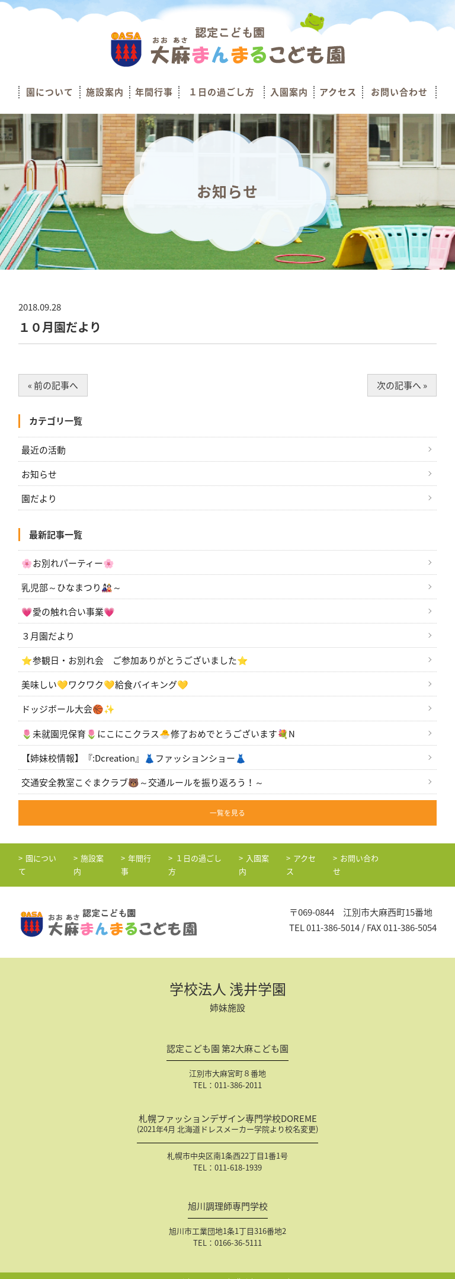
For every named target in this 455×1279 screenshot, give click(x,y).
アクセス (338, 92)
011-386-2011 (238, 1074)
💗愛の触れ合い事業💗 (68, 612)
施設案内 (105, 92)
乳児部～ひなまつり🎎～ (71, 587)
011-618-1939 (238, 1156)
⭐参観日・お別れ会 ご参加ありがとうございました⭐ (134, 661)
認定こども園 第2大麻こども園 (227, 1039)
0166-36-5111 (238, 1232)
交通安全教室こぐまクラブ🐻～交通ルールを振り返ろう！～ (142, 783)
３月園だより (48, 637)
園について (49, 92)
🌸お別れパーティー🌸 (67, 563)
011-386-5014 (333, 917)
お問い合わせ (399, 92)
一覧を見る (227, 814)
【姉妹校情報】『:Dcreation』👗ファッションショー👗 (133, 759)
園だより (39, 498)
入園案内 (289, 92)
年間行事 (154, 92)
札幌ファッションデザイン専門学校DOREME (227, 1114)
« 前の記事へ (53, 385)
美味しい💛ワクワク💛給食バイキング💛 (104, 685)
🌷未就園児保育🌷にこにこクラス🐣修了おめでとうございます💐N (158, 734)
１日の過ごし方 (221, 92)
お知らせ (39, 474)
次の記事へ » (402, 385)
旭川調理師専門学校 (228, 1196)
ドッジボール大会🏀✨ (68, 710)
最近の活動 (43, 449)
